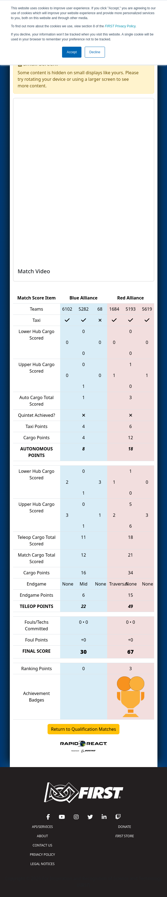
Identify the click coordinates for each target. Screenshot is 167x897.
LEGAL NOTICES (42, 864)
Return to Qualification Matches (83, 729)
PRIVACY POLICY (42, 854)
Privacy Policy (120, 26)
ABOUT (42, 836)
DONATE (124, 826)
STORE (124, 836)
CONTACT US (42, 845)
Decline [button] (94, 52)
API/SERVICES (42, 826)
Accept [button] (72, 52)
